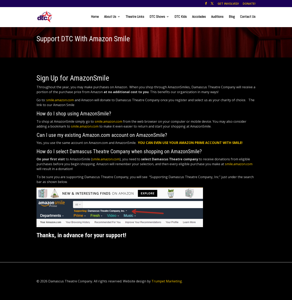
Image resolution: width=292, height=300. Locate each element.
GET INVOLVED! (228, 3)
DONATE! (249, 3)
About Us (110, 17)
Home (95, 17)
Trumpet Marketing (166, 281)
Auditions (217, 17)
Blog (232, 17)
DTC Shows (157, 17)
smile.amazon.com (60, 100)
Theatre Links (135, 17)
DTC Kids (180, 17)
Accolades (199, 17)
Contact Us (248, 17)
